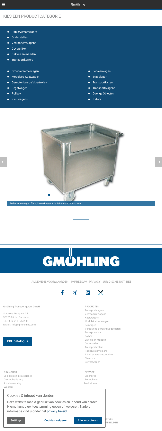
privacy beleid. (57, 411)
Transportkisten (103, 82)
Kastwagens (20, 99)
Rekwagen (90, 325)
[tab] (49, 195)
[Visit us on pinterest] (100, 293)
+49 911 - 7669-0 (18, 321)
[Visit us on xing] (75, 293)
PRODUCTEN (92, 306)
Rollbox (16, 93)
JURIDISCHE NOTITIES (116, 281)
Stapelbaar (100, 76)
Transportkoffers (22, 59)
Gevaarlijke (19, 48)
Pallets (97, 99)
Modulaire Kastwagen (25, 76)
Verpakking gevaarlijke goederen (103, 328)
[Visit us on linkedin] (87, 293)
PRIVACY (94, 281)
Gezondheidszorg (13, 379)
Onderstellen (20, 37)
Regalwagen (19, 88)
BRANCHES (10, 372)
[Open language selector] (150, 4)
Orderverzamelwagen (25, 71)
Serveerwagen (102, 71)
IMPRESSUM (79, 281)
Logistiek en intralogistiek (18, 375)
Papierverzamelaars (24, 31)
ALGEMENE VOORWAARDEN (50, 281)
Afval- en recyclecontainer (99, 354)
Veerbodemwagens (24, 42)
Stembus (90, 358)
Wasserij (8, 387)
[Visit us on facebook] (62, 293)
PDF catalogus (17, 341)
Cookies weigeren (56, 420)
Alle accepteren (88, 420)
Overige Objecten (103, 93)
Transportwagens (104, 88)
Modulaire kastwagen (97, 321)
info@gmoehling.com (24, 324)
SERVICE (89, 372)
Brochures (90, 375)
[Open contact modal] (157, 5)
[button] (3, 4)
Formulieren (91, 379)
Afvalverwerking (12, 383)
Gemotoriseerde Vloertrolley (29, 82)
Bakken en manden (24, 54)
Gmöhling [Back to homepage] (78, 4)
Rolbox (88, 336)
